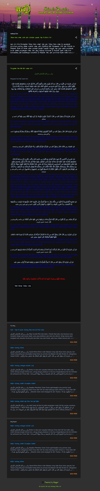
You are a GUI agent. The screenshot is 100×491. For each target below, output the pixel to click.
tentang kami (67, 23)
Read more (73, 342)
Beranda (15, 23)
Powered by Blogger (50, 482)
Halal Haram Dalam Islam (23, 286)
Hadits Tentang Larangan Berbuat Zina (22, 366)
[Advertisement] (87, 55)
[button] (76, 37)
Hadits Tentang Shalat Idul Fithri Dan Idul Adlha (24, 401)
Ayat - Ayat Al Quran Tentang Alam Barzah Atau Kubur (27, 330)
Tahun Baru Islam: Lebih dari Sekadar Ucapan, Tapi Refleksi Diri (30, 37)
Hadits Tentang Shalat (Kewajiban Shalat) (22, 384)
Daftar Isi (24, 23)
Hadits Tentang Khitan (17, 348)
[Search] (92, 4)
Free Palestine (55, 23)
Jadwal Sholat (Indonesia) (39, 23)
